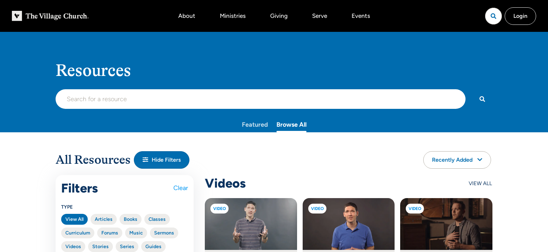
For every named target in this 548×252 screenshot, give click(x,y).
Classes (157, 219)
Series (127, 247)
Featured (255, 124)
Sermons (164, 233)
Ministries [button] (233, 15)
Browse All (291, 124)
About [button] (186, 15)
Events (361, 15)
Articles (104, 219)
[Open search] (493, 16)
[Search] (482, 99)
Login (520, 16)
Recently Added (457, 159)
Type (67, 207)
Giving (279, 15)
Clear (180, 188)
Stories (100, 247)
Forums (109, 233)
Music (136, 233)
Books (130, 219)
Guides (153, 247)
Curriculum (77, 233)
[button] (161, 160)
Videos (73, 247)
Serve (319, 15)
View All (74, 219)
